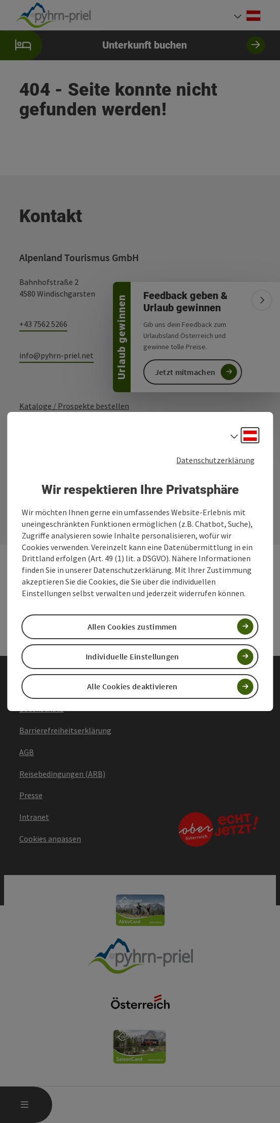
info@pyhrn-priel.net (56, 355)
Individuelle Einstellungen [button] (132, 656)
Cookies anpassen (50, 839)
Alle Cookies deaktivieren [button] (132, 686)
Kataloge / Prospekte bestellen (74, 406)
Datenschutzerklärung (215, 460)
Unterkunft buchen (132, 45)
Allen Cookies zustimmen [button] (132, 626)
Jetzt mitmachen (185, 372)
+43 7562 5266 (43, 324)
